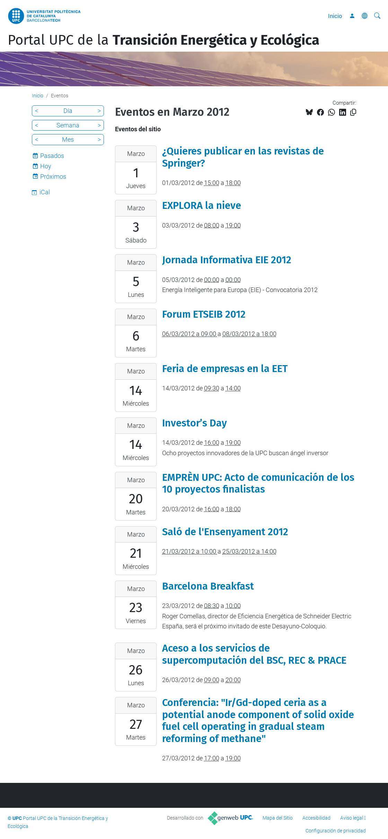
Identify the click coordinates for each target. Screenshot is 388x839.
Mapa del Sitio (278, 818)
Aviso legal (351, 818)
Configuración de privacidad (336, 830)
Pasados (52, 155)
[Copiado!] (353, 112)
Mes (68, 139)
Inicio (335, 15)
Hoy (45, 166)
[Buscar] (377, 16)
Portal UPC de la (163, 40)
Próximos (53, 176)
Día (67, 110)
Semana (67, 125)
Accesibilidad (316, 818)
